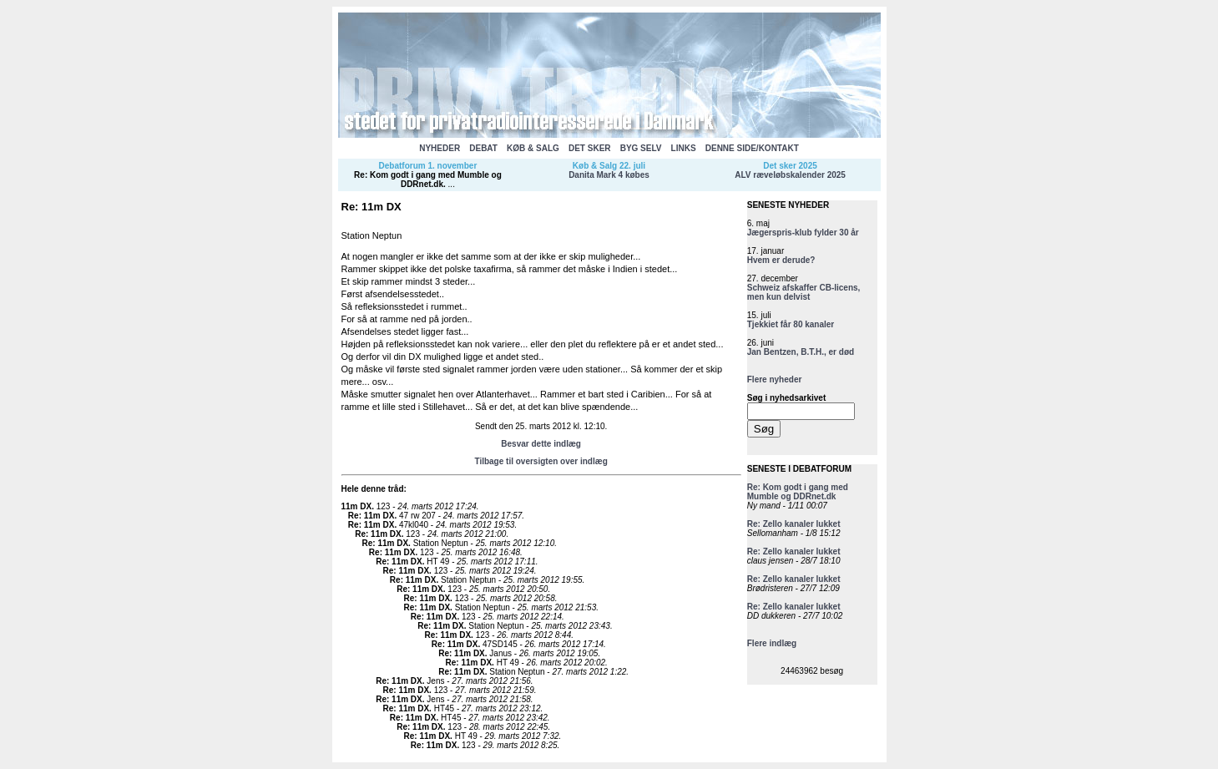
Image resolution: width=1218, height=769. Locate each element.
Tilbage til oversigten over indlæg (540, 461)
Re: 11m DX (371, 515)
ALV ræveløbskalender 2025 (790, 175)
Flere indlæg (771, 643)
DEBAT (483, 148)
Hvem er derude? (781, 260)
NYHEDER (439, 148)
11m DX (356, 506)
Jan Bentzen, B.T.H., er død (800, 352)
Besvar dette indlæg (541, 443)
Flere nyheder (774, 379)
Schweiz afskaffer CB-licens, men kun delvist (804, 292)
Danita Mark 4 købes (609, 175)
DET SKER (590, 148)
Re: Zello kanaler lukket (794, 524)
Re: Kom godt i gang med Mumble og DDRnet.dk (428, 179)
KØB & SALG (533, 148)
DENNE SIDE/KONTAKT (752, 148)
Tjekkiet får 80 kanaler (791, 324)
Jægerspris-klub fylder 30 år (803, 232)
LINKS (683, 148)
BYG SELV (641, 148)
